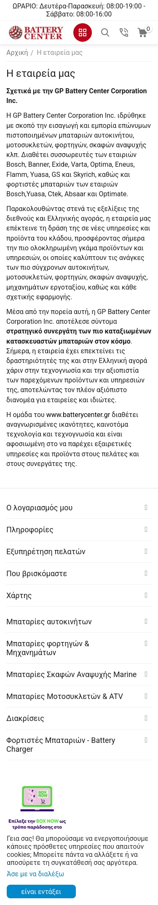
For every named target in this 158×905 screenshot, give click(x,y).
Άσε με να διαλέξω (35, 874)
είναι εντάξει (41, 892)
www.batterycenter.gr (78, 415)
